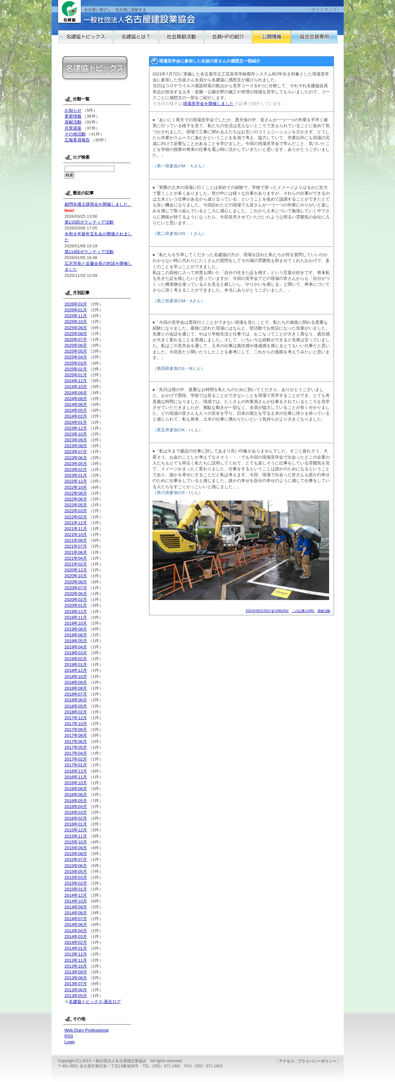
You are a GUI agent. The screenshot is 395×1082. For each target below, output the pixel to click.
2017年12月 (76, 717)
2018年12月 (76, 670)
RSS (69, 1036)
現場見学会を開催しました (208, 103)
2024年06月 (76, 404)
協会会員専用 (85, 52)
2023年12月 (76, 428)
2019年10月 (76, 623)
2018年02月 (76, 712)
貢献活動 (323, 611)
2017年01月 (76, 765)
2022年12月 (76, 481)
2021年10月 (76, 534)
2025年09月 (76, 327)
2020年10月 (76, 575)
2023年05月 (76, 463)
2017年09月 (76, 729)
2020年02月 (76, 599)
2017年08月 (76, 735)
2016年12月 (76, 771)
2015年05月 (76, 871)
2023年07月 (76, 451)
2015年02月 (76, 883)
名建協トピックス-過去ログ (95, 1001)
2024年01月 (76, 422)
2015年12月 (76, 830)
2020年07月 (76, 587)
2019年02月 (76, 658)
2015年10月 (76, 842)
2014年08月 (76, 912)
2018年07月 (76, 694)
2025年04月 (76, 357)
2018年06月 (76, 699)
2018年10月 (76, 676)
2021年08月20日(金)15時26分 (267, 611)
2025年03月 (76, 363)
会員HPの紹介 (261, 39)
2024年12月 (76, 380)
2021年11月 (76, 528)
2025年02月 (76, 369)
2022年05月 (76, 504)
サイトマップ (324, 9)
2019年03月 (76, 652)
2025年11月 (76, 315)
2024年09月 (76, 392)
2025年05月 (76, 351)
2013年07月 (76, 983)
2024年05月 (76, 410)
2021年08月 (76, 540)
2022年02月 (76, 517)
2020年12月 (76, 569)
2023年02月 (76, 469)
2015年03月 (76, 877)
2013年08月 (76, 977)
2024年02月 (76, 416)
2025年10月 (76, 321)
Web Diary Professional (87, 1030)
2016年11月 (76, 777)
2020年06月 (76, 593)
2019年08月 (76, 629)
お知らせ (73, 110)
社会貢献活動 (202, 39)
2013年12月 (76, 954)
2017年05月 (76, 747)
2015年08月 (76, 853)
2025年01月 (76, 374)
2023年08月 (76, 445)
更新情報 (73, 116)
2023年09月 (76, 439)
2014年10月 (76, 901)
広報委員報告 (77, 139)
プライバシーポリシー (317, 1061)
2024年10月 (76, 386)
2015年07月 (76, 859)
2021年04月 (76, 558)
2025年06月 (76, 345)
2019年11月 (76, 617)
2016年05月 (76, 800)
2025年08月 (76, 333)
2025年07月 (76, 339)
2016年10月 (76, 782)
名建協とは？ (144, 39)
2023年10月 (76, 434)
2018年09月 (76, 682)
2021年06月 (76, 552)
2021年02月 (76, 564)
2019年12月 (76, 611)
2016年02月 (76, 818)
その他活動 (75, 134)
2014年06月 (76, 924)
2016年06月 (76, 794)
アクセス (286, 1061)
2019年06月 (76, 634)
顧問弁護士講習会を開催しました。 (98, 204)
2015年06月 (76, 865)
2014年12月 (76, 895)
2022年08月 (76, 493)
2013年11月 (76, 960)
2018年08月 (76, 688)
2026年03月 (76, 304)
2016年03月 (76, 812)
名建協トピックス (85, 39)
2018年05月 (76, 706)
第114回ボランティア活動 (89, 251)
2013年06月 (76, 989)
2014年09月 (76, 907)
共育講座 (73, 128)
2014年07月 (76, 918)
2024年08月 (76, 398)
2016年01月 (76, 824)
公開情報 (319, 39)
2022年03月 (76, 510)
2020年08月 (76, 582)
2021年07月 (76, 546)
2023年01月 (76, 475)
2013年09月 (76, 972)
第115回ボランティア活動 (89, 222)
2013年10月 (76, 966)
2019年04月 (76, 647)
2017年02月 (76, 759)
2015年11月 (76, 836)
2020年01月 (76, 605)
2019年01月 (76, 664)
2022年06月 (76, 499)
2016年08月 (76, 788)
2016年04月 (76, 806)
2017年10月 (76, 723)
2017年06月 (76, 741)
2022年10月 (76, 487)
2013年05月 (76, 995)
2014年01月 (76, 948)
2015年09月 (76, 847)
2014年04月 (76, 930)
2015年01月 (76, 889)
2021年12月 (76, 522)
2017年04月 (76, 753)
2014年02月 (76, 942)
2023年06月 (76, 457)
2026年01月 (76, 309)
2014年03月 (76, 936)
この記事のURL (303, 611)
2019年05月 (76, 640)
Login (70, 1041)
